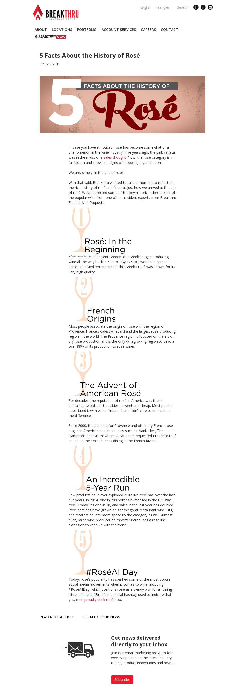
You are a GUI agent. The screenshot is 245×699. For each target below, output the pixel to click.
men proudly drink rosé (94, 599)
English (145, 7)
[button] (40, 29)
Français (163, 7)
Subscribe (122, 679)
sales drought (115, 157)
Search (182, 7)
